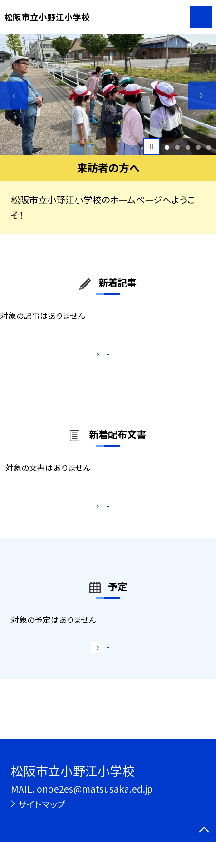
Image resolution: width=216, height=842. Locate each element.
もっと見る (102, 357)
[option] (108, 94)
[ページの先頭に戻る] (204, 830)
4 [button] (198, 147)
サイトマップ (41, 803)
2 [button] (177, 147)
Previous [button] (14, 96)
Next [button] (202, 96)
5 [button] (208, 147)
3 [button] (187, 147)
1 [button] (167, 147)
